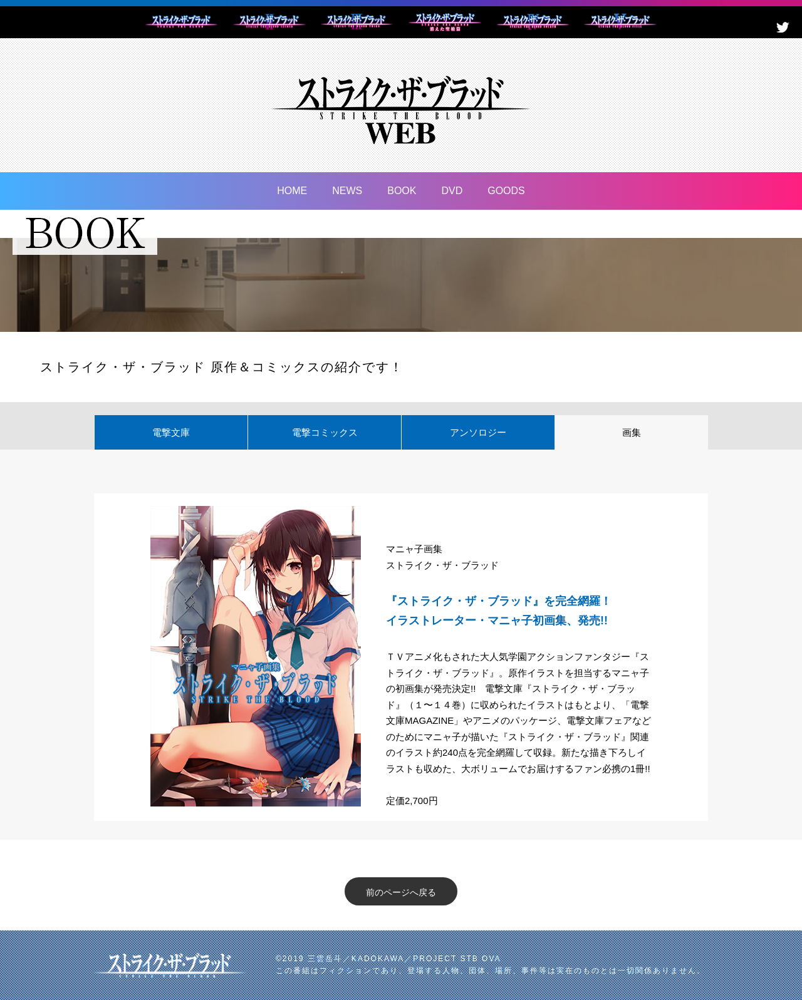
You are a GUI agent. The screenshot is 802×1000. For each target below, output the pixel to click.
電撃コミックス (325, 432)
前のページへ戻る (401, 892)
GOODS (506, 190)
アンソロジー (478, 432)
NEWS (347, 190)
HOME (292, 190)
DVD (451, 190)
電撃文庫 (171, 432)
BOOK (401, 190)
